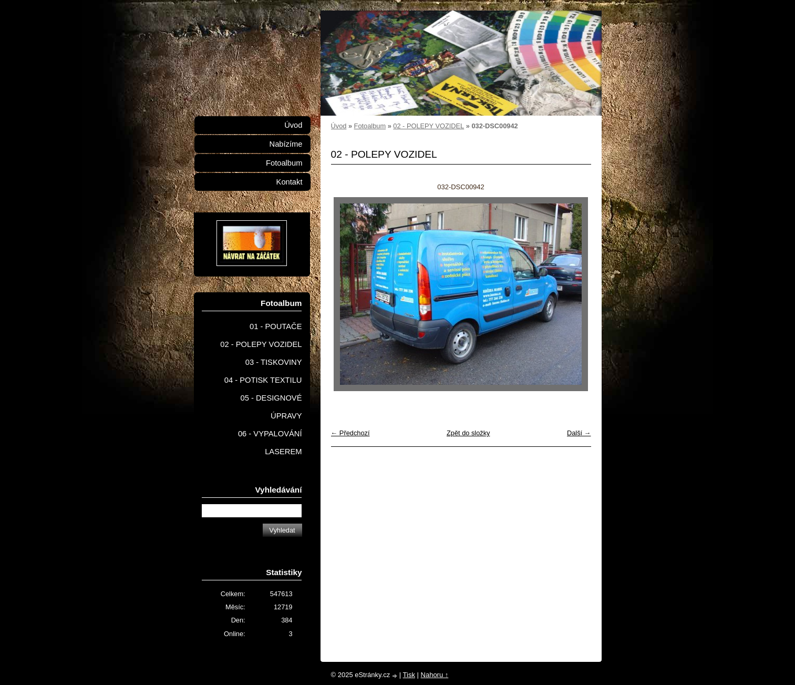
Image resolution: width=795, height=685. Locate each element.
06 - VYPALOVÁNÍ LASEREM (270, 443)
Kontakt (289, 182)
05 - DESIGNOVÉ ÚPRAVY (271, 407)
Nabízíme (286, 144)
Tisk (409, 675)
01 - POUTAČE (276, 326)
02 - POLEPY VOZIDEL (428, 126)
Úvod (339, 126)
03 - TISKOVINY (273, 362)
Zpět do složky (468, 433)
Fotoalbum (370, 126)
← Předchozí (350, 433)
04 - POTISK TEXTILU (263, 380)
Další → (579, 433)
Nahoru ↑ (435, 675)
